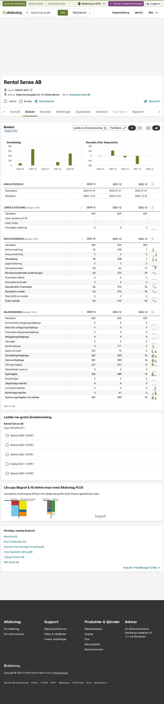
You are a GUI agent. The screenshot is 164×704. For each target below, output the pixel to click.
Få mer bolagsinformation (126, 3)
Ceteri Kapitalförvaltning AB (18, 552)
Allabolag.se (64, 683)
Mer (154, 12)
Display (89, 634)
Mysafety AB (10, 536)
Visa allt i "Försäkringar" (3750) (141, 567)
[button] (139, 12)
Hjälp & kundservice (55, 628)
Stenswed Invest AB (79, 94)
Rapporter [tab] (131, 111)
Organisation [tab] (76, 111)
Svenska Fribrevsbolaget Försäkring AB (24, 547)
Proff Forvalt (78, 683)
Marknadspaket (93, 628)
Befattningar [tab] (57, 111)
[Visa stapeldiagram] (156, 128)
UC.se (88, 683)
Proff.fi (53, 683)
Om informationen (14, 634)
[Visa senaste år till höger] (140, 128)
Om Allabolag (11, 628)
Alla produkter (36, 3)
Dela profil (152, 101)
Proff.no (34, 683)
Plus (87, 639)
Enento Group (61, 673)
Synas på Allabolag (14, 3)
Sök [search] (62, 12)
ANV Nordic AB (11, 562)
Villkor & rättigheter (55, 634)
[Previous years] (152, 184)
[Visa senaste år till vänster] (132, 128)
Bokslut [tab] (23, 111)
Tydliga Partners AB (14, 557)
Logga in (153, 3)
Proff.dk (44, 683)
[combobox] (43, 13)
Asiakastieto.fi (100, 683)
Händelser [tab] (95, 111)
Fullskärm (118, 128)
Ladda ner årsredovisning (90, 128)
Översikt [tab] (9, 111)
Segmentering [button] (120, 12)
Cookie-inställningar (55, 639)
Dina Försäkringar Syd (15, 541)
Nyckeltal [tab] (39, 111)
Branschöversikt (57, 3)
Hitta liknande (44, 101)
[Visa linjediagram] (148, 128)
